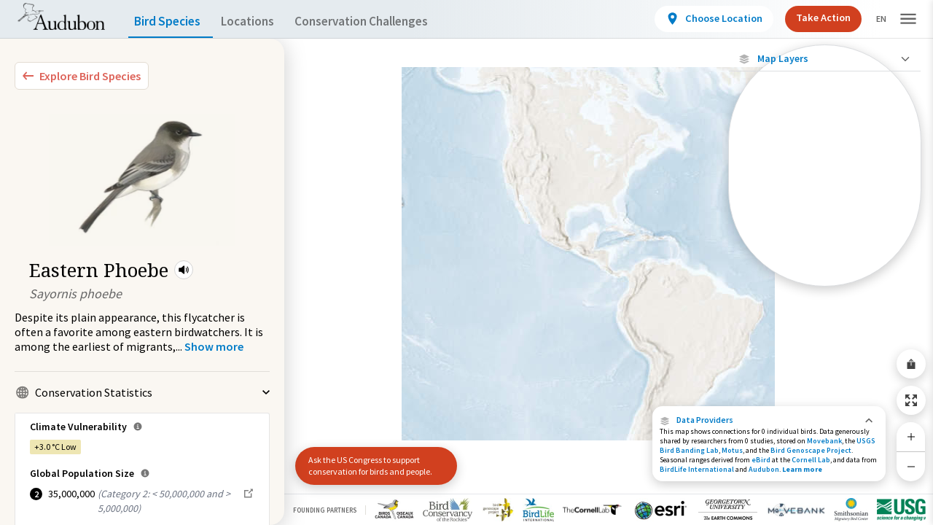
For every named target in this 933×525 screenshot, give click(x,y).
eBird (761, 459)
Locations (260, 21)
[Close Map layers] (824, 58)
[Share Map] (911, 363)
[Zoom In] (911, 436)
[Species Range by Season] (825, 201)
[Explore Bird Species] (82, 76)
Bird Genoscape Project (810, 450)
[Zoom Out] (911, 466)
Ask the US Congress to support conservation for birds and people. (370, 465)
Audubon (764, 469)
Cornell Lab (811, 459)
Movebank (824, 441)
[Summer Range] (825, 226)
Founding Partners (324, 510)
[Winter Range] (825, 251)
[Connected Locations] (825, 176)
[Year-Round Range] (825, 276)
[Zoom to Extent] (911, 400)
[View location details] (701, 19)
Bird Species (170, 21)
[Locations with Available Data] (825, 151)
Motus (732, 450)
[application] (466, 262)
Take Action (811, 17)
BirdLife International (697, 469)
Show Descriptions (824, 289)
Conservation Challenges (384, 21)
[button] (183, 269)
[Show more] (213, 346)
